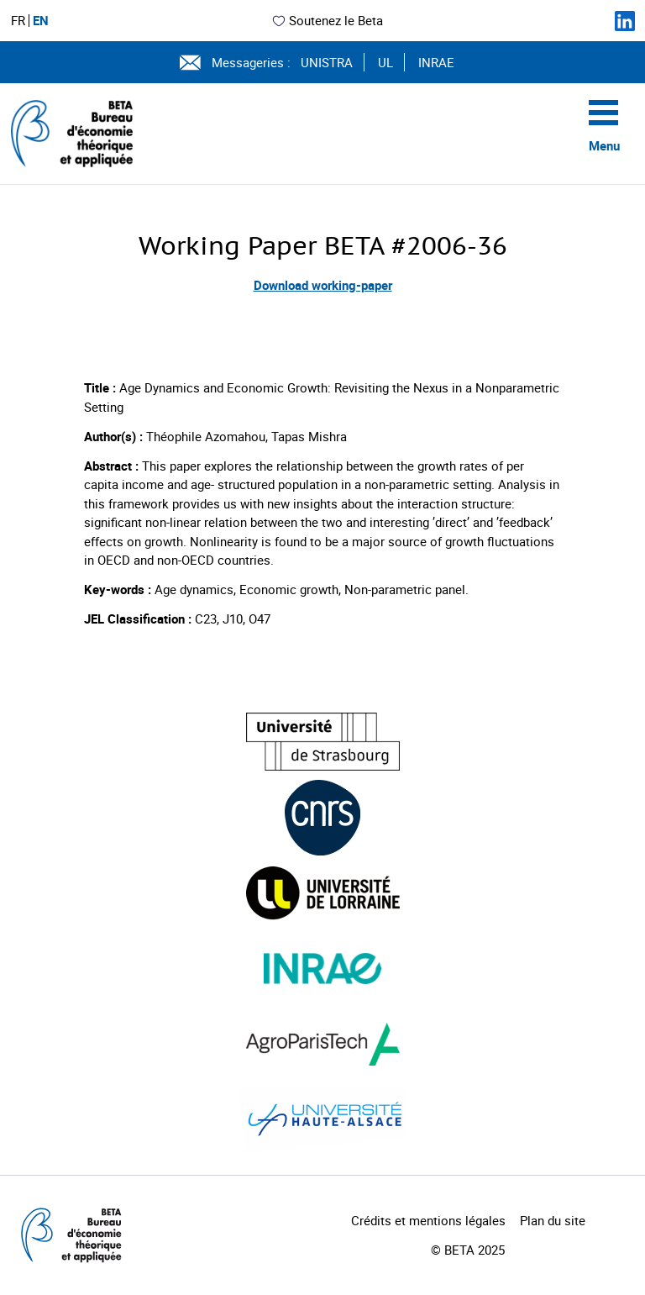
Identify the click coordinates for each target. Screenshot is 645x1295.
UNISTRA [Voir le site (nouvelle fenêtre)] (327, 62)
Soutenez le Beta (327, 20)
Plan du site (552, 1220)
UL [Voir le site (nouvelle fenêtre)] (385, 62)
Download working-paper (323, 284)
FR (18, 20)
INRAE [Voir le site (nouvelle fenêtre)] (436, 62)
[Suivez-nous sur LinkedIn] (625, 21)
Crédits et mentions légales (428, 1220)
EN (41, 20)
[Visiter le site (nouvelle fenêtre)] (323, 742)
